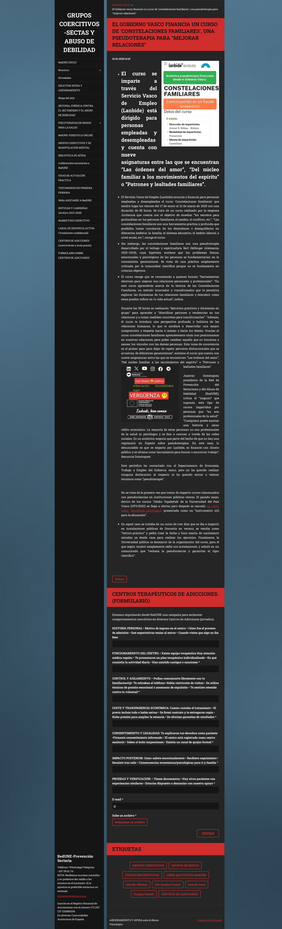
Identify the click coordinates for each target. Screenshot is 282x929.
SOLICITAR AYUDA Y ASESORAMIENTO (70, 88)
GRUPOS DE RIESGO (185, 865)
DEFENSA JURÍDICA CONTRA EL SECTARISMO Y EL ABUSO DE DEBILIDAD (75, 110)
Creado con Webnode (209, 920)
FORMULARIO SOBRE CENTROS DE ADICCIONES (73, 255)
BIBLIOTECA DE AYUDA (72, 155)
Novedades (64, 78)
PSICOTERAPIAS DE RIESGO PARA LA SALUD (74, 125)
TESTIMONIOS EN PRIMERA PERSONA (75, 190)
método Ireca (197, 884)
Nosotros (63, 70)
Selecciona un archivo (130, 822)
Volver (119, 579)
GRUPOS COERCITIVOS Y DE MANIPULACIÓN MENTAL (74, 145)
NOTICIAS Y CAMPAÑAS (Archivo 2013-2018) (72, 210)
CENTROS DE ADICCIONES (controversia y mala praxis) (74, 243)
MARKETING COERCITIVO (74, 220)
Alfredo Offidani (136, 884)
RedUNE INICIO (67, 62)
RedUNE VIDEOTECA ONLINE (75, 135)
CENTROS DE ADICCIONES (179, 894)
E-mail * (117, 799)
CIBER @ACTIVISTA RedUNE (186, 875)
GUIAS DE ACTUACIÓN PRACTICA (71, 178)
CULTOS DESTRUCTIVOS (142, 875)
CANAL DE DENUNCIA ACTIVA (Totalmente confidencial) (76, 230)
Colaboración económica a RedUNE (73, 165)
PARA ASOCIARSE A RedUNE (75, 200)
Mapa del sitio (66, 98)
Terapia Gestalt (143, 894)
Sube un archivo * (124, 815)
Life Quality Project (168, 884)
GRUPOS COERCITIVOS (148, 865)
